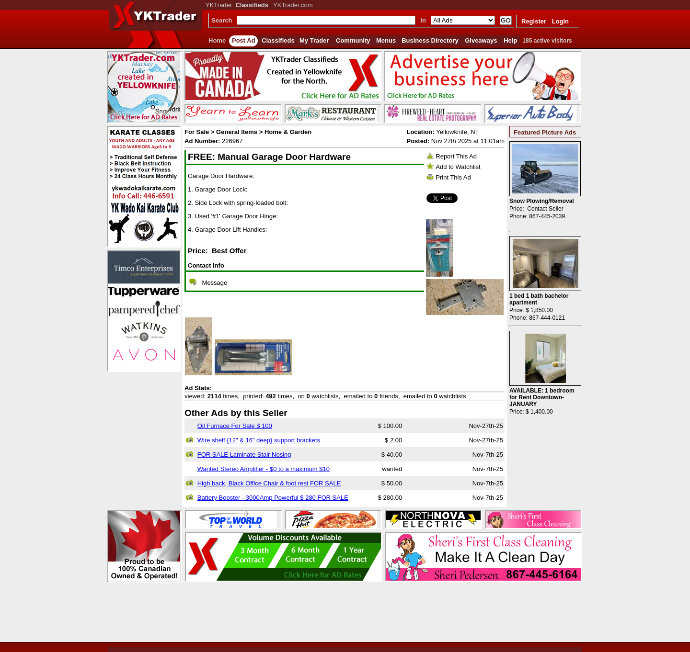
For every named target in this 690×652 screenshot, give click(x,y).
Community (353, 40)
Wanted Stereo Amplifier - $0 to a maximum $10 (263, 468)
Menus (386, 40)
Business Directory (430, 40)
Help (510, 40)
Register (533, 21)
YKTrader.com (293, 5)
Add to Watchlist (458, 166)
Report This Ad (456, 156)
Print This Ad (453, 177)
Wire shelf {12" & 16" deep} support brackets (258, 440)
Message (215, 282)
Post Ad (243, 40)
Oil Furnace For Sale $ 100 (234, 425)
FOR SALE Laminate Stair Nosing (244, 454)
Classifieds (278, 40)
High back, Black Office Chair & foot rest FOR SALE (269, 483)
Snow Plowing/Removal (541, 201)
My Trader (314, 40)
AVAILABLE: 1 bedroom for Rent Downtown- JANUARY (542, 397)
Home (217, 40)
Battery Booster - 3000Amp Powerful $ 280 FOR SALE (272, 497)
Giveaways (481, 40)
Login (560, 21)
